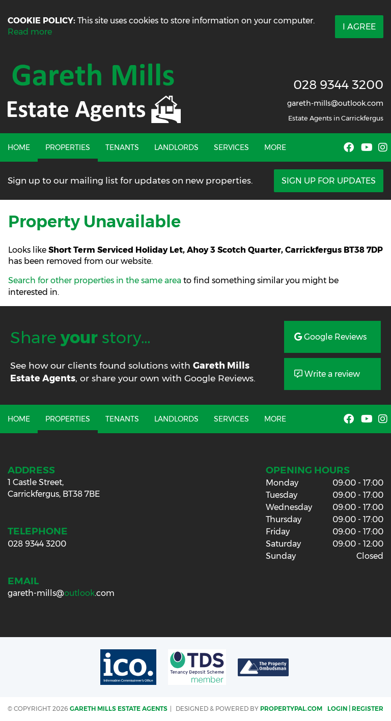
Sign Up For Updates (329, 181)
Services (231, 147)
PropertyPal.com (291, 708)
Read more (30, 32)
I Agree (359, 27)
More (275, 147)
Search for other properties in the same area (94, 280)
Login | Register (355, 708)
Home (19, 147)
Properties (67, 147)
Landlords (176, 147)
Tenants (122, 147)
